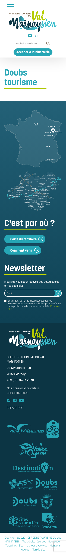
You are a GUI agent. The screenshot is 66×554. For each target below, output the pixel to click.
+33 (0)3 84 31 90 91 (20, 380)
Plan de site (38, 549)
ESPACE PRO (15, 408)
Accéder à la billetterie (33, 52)
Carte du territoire (26, 239)
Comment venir (24, 250)
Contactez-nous (17, 393)
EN (36, 36)
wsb (44, 545)
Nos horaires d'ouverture (23, 388)
